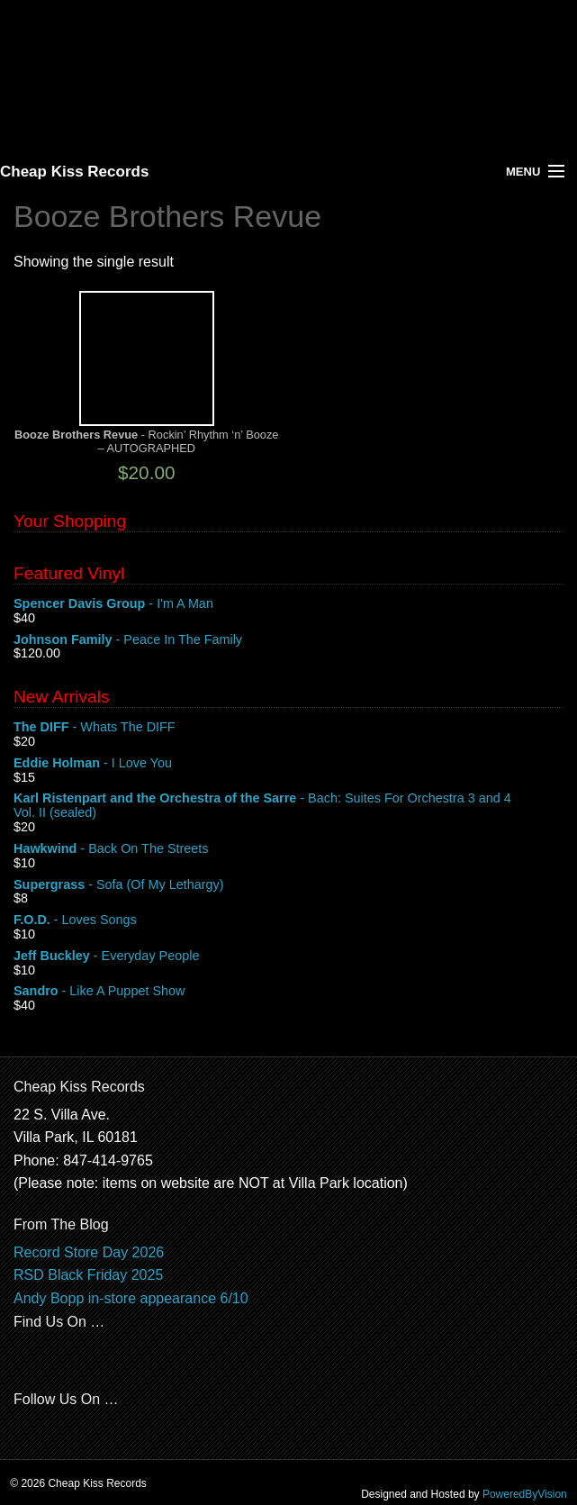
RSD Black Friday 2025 (88, 1275)
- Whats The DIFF (288, 728)
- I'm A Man (288, 604)
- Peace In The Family (288, 640)
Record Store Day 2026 (89, 1252)
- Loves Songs (288, 920)
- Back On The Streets (288, 849)
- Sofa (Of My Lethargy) (288, 885)
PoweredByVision (524, 1494)
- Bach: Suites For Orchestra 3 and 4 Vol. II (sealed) (288, 806)
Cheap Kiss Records (74, 171)
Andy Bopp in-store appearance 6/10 (131, 1298)
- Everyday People (288, 956)
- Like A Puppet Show (288, 991)
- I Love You (288, 764)
